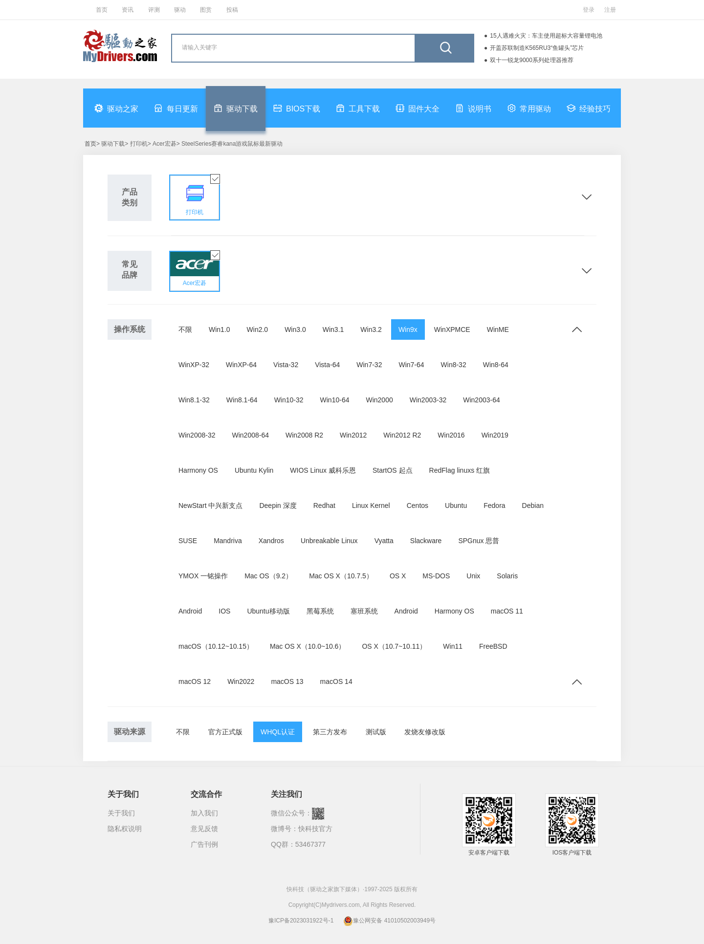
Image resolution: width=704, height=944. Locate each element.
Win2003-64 (481, 400)
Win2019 (495, 435)
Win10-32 (289, 400)
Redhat (324, 505)
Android (190, 611)
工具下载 (358, 108)
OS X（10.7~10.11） (394, 646)
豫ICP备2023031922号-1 (300, 920)
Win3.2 (371, 329)
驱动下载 (236, 108)
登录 (588, 9)
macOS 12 (194, 681)
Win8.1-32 (194, 400)
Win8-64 (495, 365)
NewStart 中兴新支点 (210, 505)
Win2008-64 (250, 435)
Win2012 (353, 435)
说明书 (473, 108)
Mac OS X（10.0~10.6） (307, 646)
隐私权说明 (125, 829)
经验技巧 (589, 108)
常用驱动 (529, 108)
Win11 (452, 646)
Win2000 (379, 400)
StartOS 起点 (393, 470)
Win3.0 (295, 329)
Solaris (507, 576)
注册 (610, 9)
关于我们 (121, 813)
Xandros (271, 541)
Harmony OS (198, 470)
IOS (224, 611)
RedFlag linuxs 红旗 (459, 470)
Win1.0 (219, 329)
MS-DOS (436, 576)
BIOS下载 (296, 108)
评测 (154, 9)
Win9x (408, 329)
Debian (533, 505)
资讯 (127, 9)
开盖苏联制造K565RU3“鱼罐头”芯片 (537, 47)
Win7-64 (411, 365)
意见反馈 (204, 829)
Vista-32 (285, 365)
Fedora (494, 505)
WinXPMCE (452, 329)
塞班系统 (364, 611)
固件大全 (418, 108)
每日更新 (176, 108)
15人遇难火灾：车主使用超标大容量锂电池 (546, 35)
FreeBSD (493, 646)
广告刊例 (204, 844)
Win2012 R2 (402, 435)
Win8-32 (453, 365)
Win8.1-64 (242, 400)
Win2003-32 (428, 400)
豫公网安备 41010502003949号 (389, 920)
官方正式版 (225, 732)
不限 (185, 329)
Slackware (426, 541)
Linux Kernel (371, 505)
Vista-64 (327, 365)
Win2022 (240, 681)
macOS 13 (287, 681)
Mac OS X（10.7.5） (341, 576)
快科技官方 (315, 829)
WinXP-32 (193, 365)
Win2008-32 (197, 435)
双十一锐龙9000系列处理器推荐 (531, 60)
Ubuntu (456, 505)
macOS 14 (336, 681)
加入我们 (204, 813)
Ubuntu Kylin (254, 470)
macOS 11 (507, 611)
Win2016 (451, 435)
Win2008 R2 (304, 435)
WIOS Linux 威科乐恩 (323, 470)
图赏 (206, 9)
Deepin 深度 (277, 505)
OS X (398, 576)
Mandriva (228, 541)
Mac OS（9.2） (268, 576)
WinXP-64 (241, 365)
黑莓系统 (320, 611)
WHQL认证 (278, 732)
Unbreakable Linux (329, 541)
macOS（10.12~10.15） (215, 646)
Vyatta (384, 541)
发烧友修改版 (424, 732)
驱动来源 (129, 731)
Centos (417, 505)
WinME (498, 329)
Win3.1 (333, 329)
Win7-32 (369, 365)
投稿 (232, 9)
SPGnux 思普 (478, 541)
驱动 (180, 9)
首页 (102, 9)
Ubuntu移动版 (268, 611)
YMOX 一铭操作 (203, 576)
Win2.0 (257, 329)
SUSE (187, 541)
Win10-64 (335, 400)
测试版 (376, 732)
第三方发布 (330, 732)
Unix (473, 576)
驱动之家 (116, 108)
